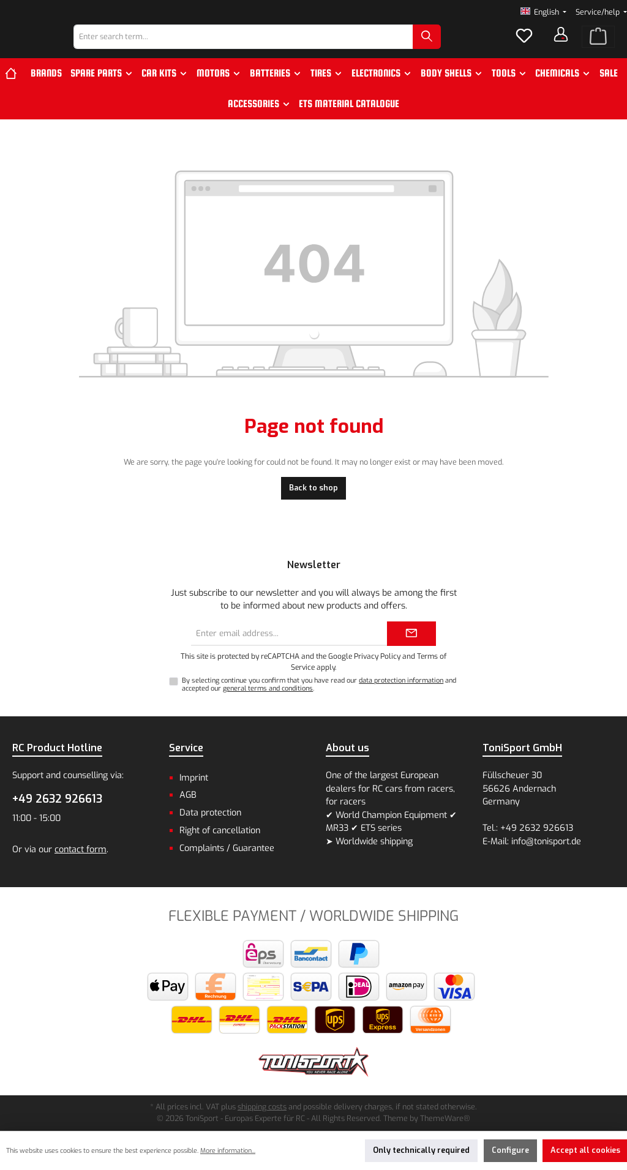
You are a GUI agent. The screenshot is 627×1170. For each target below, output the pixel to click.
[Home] (15, 95)
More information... (227, 1150)
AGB (188, 795)
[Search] (459, 48)
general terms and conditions (268, 688)
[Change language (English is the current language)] (543, 12)
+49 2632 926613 (57, 799)
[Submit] (411, 633)
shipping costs (262, 1106)
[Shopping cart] (598, 48)
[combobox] (275, 48)
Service (186, 747)
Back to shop (313, 509)
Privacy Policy (377, 656)
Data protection (210, 813)
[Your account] (561, 45)
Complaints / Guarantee (226, 848)
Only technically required (421, 1150)
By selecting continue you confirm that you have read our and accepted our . (319, 684)
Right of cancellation (219, 830)
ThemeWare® (445, 1118)
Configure (510, 1150)
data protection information (401, 680)
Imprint (193, 778)
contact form (80, 849)
